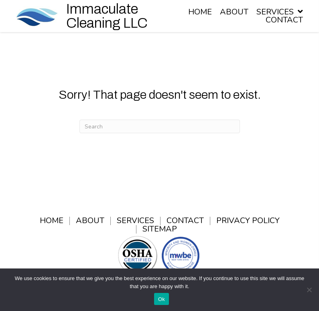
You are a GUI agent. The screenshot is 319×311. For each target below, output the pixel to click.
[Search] (159, 126)
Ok (161, 299)
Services (135, 221)
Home (51, 221)
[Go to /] (83, 16)
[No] (309, 290)
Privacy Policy (248, 221)
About (90, 221)
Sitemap (159, 229)
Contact (185, 221)
